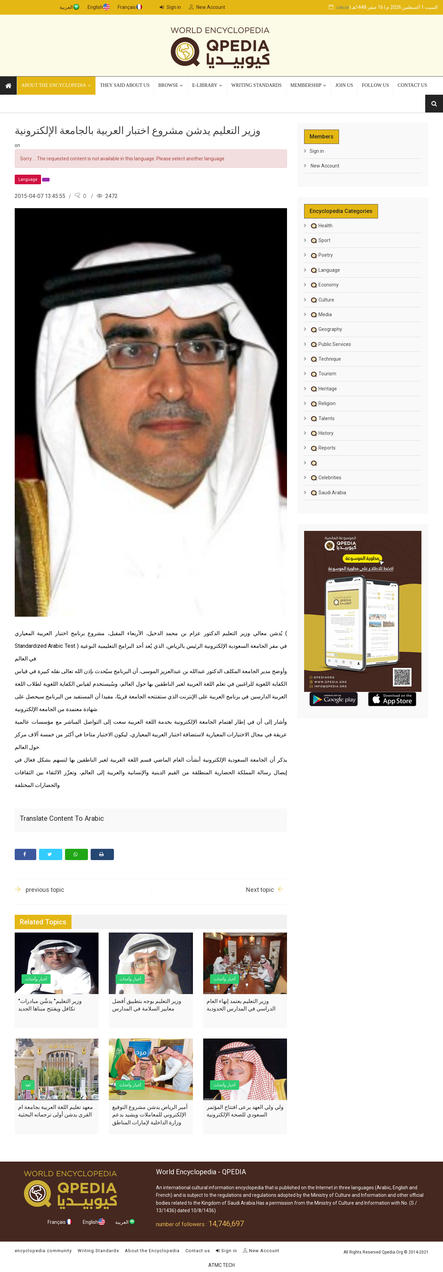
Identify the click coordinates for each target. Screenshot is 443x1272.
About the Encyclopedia (152, 1250)
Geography (326, 329)
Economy (324, 284)
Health (321, 225)
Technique (325, 358)
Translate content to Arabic (62, 818)
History (322, 433)
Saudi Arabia (328, 492)
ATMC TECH (221, 1265)
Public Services (330, 344)
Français (127, 7)
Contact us (197, 1250)
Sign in (170, 7)
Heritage (323, 388)
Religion (323, 403)
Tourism (323, 373)
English (95, 7)
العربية (66, 7)
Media (321, 314)
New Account (207, 7)
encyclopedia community (43, 1250)
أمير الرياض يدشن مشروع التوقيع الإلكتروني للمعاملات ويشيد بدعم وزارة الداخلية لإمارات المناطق (149, 1114)
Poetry (321, 254)
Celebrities (325, 477)
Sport (320, 240)
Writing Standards (98, 1250)
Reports (323, 447)
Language (325, 269)
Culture (322, 299)
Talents (322, 418)
